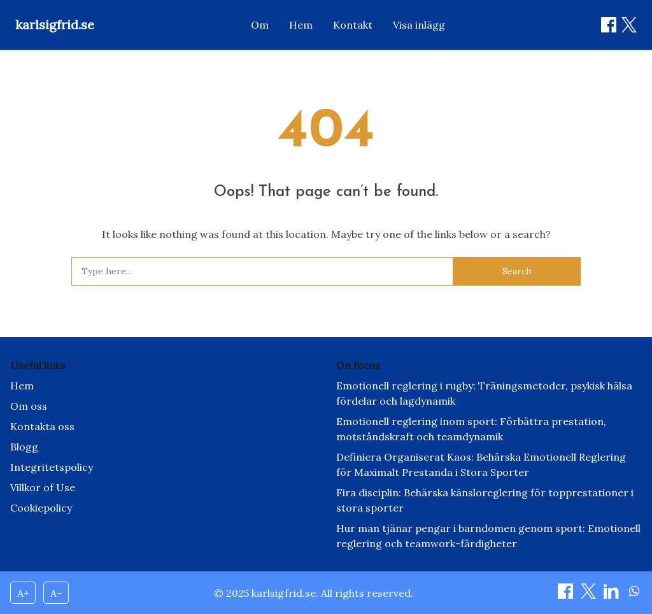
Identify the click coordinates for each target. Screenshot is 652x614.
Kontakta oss (42, 426)
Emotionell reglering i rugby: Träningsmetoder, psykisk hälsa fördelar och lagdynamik (484, 393)
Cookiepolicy (41, 507)
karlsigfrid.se (54, 24)
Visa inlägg (419, 24)
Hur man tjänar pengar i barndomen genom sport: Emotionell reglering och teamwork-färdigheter (488, 536)
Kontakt (352, 24)
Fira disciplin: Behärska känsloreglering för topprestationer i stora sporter (485, 500)
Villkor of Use (42, 487)
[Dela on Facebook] (608, 24)
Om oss (28, 406)
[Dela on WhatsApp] (634, 595)
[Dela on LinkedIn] (612, 595)
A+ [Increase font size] (23, 593)
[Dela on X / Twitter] (629, 24)
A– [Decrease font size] (56, 593)
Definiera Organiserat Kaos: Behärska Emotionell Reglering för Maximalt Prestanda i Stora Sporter (481, 464)
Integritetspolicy (51, 467)
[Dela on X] (590, 595)
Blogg (24, 446)
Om (260, 24)
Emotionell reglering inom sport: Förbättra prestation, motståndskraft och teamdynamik (471, 429)
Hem (301, 24)
